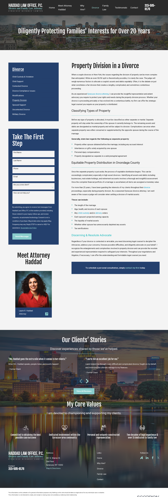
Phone (16, 169)
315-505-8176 (150, 7)
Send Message (22, 236)
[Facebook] (152, 457)
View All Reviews (84, 391)
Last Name (17, 160)
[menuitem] (22, 76)
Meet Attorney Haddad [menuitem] (65, 7)
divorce (147, 187)
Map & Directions (53, 468)
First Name (17, 152)
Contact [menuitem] (134, 7)
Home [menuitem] (52, 7)
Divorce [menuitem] (95, 7)
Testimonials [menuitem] (121, 7)
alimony (98, 213)
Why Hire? (101, 463)
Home (99, 458)
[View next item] (87, 381)
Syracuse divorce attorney (98, 94)
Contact (100, 479)
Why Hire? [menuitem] (82, 7)
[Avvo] (141, 457)
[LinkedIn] (147, 457)
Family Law (101, 474)
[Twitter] (158, 457)
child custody (83, 213)
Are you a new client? (21, 185)
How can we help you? (22, 193)
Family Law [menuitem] (105, 7)
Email (16, 177)
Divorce (100, 469)
